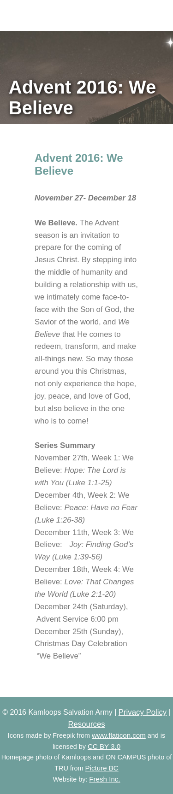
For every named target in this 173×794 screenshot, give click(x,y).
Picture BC (102, 768)
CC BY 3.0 (104, 746)
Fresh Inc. (104, 779)
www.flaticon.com (119, 735)
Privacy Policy (143, 712)
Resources (86, 724)
